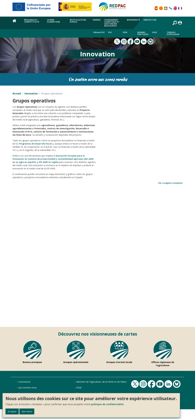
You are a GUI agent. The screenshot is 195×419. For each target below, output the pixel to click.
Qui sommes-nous (27, 387)
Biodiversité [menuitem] (133, 19)
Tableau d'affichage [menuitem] (173, 33)
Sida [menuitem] (125, 32)
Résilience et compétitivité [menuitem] (31, 20)
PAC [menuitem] (110, 32)
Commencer (24, 381)
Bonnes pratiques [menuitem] (143, 33)
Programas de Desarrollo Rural (35, 143)
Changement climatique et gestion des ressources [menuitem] (111, 22)
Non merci (27, 411)
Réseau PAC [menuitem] (99, 32)
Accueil (16, 93)
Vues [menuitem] (154, 32)
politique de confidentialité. (107, 404)
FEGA (79, 387)
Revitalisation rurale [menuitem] (78, 20)
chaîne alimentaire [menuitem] (53, 20)
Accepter (12, 411)
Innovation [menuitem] (150, 19)
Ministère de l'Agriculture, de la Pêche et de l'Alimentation (105, 381)
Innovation (31, 93)
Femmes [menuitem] (97, 19)
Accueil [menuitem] (16, 22)
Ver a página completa (170, 182)
